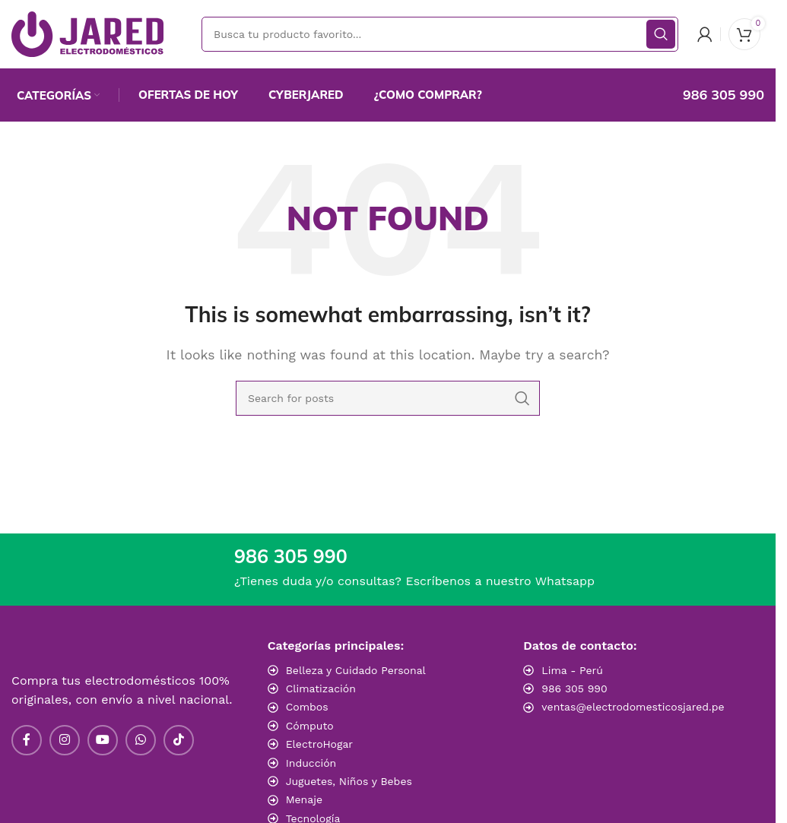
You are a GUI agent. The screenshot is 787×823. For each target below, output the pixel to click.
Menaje (304, 799)
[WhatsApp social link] (140, 740)
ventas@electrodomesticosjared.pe (632, 707)
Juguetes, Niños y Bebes (349, 781)
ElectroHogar (319, 744)
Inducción (311, 763)
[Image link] (629, 739)
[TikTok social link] (178, 740)
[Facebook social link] (26, 740)
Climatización (321, 688)
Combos (307, 707)
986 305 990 (574, 688)
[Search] (440, 34)
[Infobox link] (707, 95)
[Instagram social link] (64, 740)
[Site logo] (87, 33)
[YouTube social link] (102, 740)
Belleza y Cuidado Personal (356, 670)
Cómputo (310, 726)
